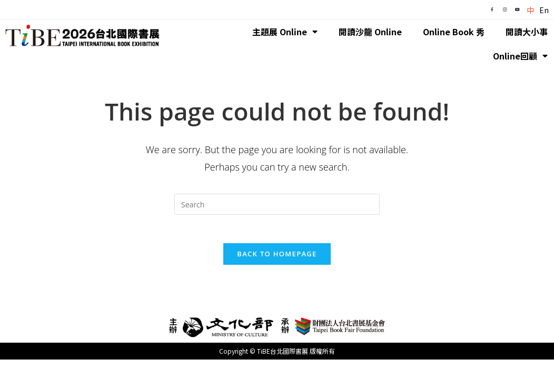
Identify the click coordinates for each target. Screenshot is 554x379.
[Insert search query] (277, 204)
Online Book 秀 (453, 31)
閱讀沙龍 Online (370, 31)
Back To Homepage (276, 257)
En (544, 10)
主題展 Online (285, 31)
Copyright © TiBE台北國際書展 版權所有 (277, 354)
